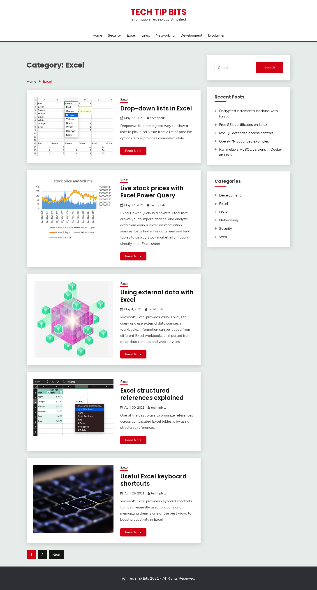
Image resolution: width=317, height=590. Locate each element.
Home (97, 35)
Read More (133, 151)
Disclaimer (216, 35)
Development (191, 35)
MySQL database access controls (246, 133)
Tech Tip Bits (159, 12)
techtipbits (158, 118)
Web (223, 236)
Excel (131, 35)
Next (56, 554)
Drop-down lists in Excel (156, 108)
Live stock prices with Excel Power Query (151, 192)
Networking (165, 35)
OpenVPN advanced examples (244, 141)
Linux (145, 35)
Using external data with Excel (156, 296)
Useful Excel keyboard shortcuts (153, 480)
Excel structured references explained (152, 394)
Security (114, 35)
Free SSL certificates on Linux (243, 124)
